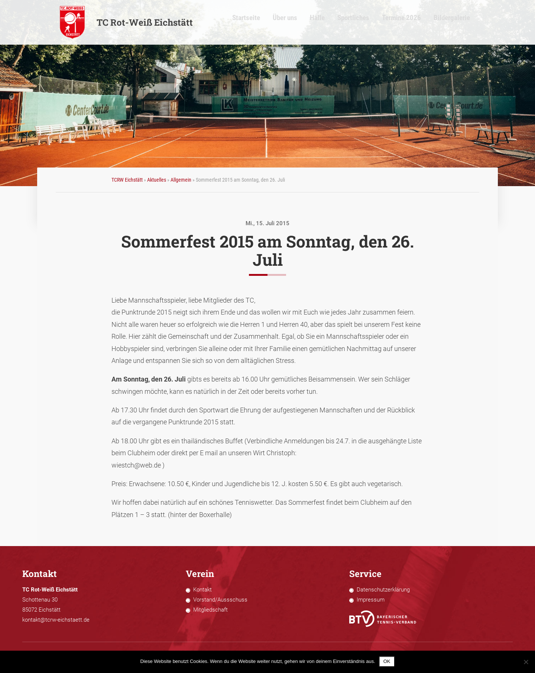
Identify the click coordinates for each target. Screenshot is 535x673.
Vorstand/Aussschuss (220, 599)
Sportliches (372, 22)
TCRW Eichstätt (127, 180)
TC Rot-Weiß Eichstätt (126, 22)
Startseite (276, 22)
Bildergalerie (460, 22)
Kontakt (202, 589)
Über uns (310, 22)
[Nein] (525, 662)
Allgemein (181, 180)
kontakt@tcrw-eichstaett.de (56, 619)
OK (386, 661)
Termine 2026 (415, 22)
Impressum (371, 599)
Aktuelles (156, 180)
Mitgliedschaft (210, 609)
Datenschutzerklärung (383, 589)
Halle (340, 22)
